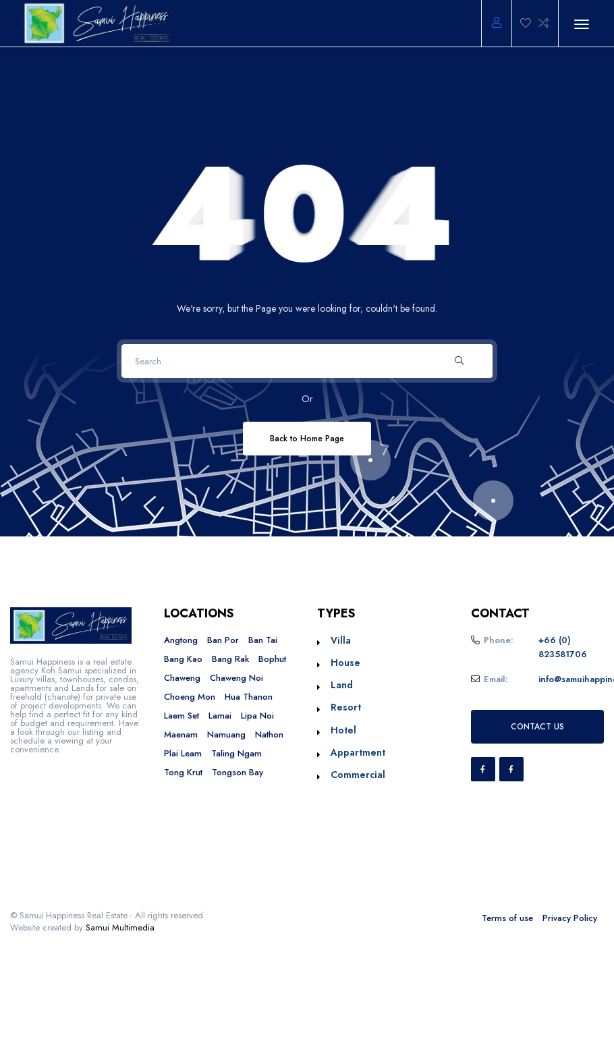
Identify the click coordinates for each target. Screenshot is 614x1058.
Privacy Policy (569, 918)
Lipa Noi (257, 715)
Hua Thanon (249, 696)
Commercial (358, 774)
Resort (346, 707)
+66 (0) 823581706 (562, 647)
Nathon (269, 734)
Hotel (343, 730)
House (345, 662)
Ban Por (223, 640)
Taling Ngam (236, 753)
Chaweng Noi (236, 677)
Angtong (181, 640)
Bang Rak (230, 658)
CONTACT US (537, 726)
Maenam (181, 734)
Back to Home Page (307, 438)
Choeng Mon (189, 696)
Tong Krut (183, 772)
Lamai (219, 715)
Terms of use (507, 918)
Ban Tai (262, 640)
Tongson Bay (237, 772)
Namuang (226, 734)
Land (342, 685)
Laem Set (181, 715)
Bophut (272, 658)
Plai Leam (183, 753)
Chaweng (182, 677)
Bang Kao (183, 658)
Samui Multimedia (120, 927)
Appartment (358, 752)
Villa (341, 640)
